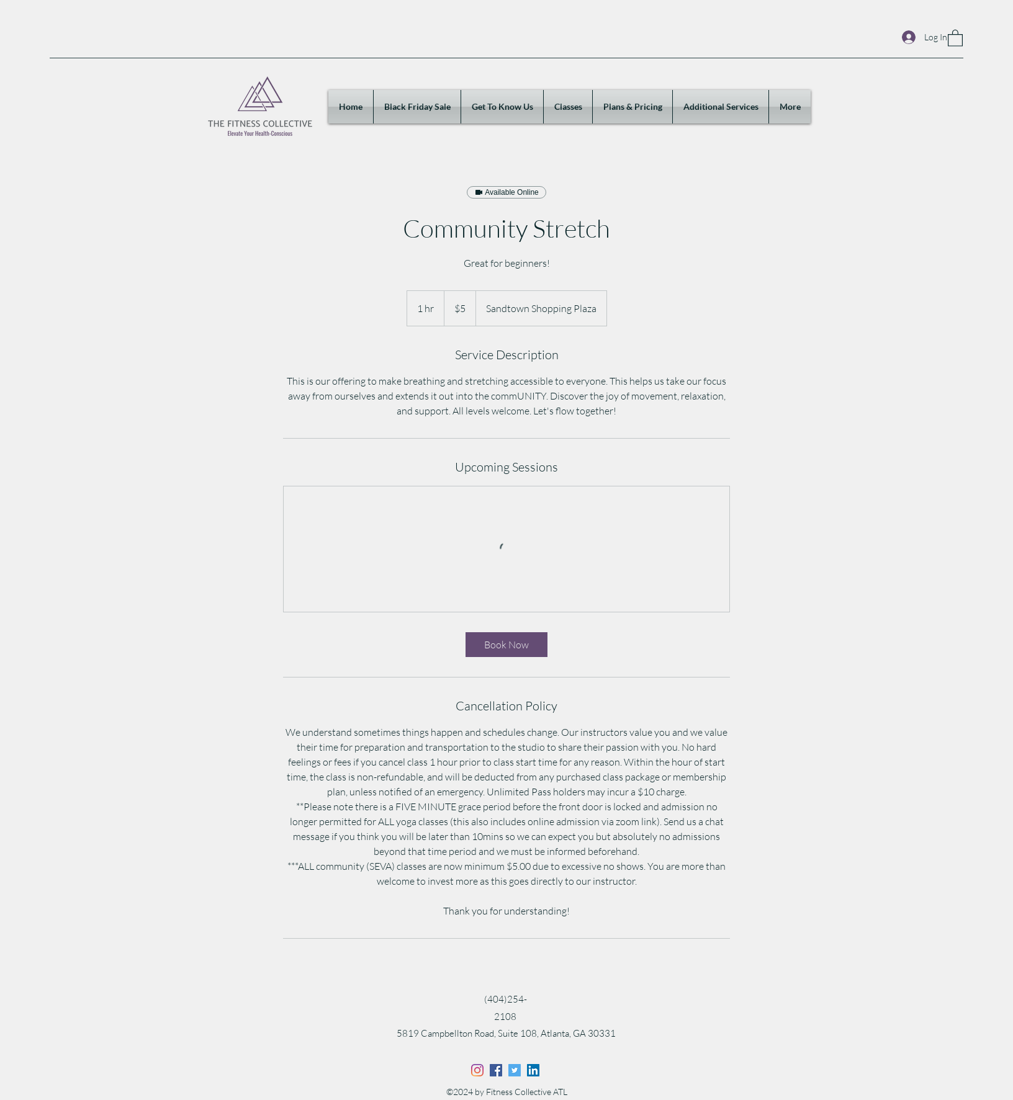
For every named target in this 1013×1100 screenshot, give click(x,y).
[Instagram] (477, 1070)
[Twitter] (514, 1070)
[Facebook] (496, 1070)
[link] (506, 644)
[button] (955, 38)
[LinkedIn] (533, 1070)
